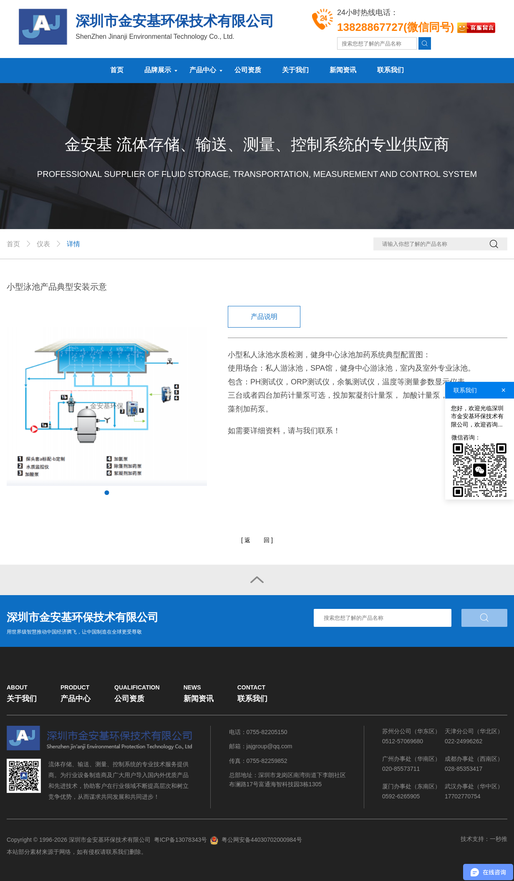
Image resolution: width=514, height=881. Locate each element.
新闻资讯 (343, 69)
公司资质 (247, 69)
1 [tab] (107, 492)
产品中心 (202, 69)
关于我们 (295, 69)
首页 (116, 69)
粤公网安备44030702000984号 (262, 839)
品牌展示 (157, 69)
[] (257, 540)
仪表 (43, 243)
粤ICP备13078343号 (180, 839)
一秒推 (498, 839)
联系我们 (390, 69)
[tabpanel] (107, 406)
